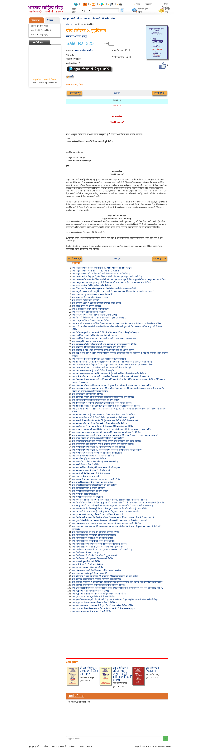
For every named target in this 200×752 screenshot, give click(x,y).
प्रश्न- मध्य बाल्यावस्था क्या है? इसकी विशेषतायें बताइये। (93, 370)
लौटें (71, 76)
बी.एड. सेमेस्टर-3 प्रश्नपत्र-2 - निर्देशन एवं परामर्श (89, 671)
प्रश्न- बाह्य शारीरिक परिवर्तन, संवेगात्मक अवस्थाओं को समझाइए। (96, 467)
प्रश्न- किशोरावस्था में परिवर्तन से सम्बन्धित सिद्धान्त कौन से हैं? (95, 555)
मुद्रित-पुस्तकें (35, 20)
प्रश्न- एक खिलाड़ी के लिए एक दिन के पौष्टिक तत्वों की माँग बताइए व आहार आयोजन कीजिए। (107, 276)
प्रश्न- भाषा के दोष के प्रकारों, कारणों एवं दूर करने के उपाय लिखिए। (97, 453)
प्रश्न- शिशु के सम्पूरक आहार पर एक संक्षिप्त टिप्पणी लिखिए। (95, 315)
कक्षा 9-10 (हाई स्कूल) (39, 34)
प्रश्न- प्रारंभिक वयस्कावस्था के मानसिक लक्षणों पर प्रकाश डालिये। (96, 579)
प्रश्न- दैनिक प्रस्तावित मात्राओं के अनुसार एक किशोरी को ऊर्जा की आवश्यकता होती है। (104, 288)
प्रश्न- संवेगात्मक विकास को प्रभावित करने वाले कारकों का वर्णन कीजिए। (99, 423)
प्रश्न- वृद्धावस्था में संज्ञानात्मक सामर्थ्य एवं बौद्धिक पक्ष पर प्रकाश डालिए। (99, 594)
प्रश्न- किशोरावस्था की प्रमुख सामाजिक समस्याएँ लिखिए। (93, 558)
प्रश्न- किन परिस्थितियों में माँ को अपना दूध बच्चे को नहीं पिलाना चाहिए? (99, 318)
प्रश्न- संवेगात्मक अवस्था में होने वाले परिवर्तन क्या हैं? (91, 470)
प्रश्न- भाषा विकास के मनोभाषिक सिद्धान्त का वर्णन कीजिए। (94, 485)
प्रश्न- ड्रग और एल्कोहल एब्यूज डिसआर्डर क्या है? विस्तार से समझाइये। (98, 514)
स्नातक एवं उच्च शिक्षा (39, 26)
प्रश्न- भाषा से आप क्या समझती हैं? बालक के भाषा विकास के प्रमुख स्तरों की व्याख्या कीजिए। (107, 450)
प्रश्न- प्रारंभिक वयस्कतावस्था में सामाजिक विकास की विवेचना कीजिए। (98, 585)
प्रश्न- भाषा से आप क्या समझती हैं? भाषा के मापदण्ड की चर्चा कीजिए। (98, 447)
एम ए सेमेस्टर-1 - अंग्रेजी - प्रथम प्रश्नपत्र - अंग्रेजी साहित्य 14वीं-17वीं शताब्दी (122, 674)
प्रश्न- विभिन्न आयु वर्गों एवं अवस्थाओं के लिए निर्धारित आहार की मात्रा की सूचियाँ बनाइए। (105, 332)
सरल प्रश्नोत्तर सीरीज (84, 50)
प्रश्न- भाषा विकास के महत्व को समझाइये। (87, 497)
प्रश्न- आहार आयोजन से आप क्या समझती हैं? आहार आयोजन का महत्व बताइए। (102, 268)
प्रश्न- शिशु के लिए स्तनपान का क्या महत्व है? (89, 312)
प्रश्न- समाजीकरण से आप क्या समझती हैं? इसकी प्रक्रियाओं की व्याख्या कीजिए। (102, 403)
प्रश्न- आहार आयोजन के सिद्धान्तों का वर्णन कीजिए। (91, 285)
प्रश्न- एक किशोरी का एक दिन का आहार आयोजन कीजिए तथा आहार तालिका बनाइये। (104, 338)
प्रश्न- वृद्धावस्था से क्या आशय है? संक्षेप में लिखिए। (91, 591)
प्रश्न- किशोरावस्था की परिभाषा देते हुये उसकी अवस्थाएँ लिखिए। (96, 532)
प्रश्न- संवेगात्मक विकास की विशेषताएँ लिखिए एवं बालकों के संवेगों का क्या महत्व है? (103, 417)
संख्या (106, 43)
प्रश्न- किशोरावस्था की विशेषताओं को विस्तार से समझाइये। (94, 535)
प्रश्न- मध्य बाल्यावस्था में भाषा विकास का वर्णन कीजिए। (93, 456)
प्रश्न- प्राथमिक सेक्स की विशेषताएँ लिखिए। (88, 567)
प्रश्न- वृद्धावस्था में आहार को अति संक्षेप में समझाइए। (91, 297)
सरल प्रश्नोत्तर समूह (76, 36)
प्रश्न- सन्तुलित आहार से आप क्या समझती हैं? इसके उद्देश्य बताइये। (97, 303)
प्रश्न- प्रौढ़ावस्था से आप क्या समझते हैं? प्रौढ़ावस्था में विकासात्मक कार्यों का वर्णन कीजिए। (105, 576)
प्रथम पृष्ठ (117, 93)
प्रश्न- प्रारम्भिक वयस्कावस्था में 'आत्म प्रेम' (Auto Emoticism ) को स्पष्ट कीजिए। (102, 550)
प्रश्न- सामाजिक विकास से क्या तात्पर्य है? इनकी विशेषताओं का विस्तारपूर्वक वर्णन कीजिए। (106, 406)
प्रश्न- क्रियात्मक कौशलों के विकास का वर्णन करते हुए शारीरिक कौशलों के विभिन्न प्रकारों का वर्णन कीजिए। (112, 385)
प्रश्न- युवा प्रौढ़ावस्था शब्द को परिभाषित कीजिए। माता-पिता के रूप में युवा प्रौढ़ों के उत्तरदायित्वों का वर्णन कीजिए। (115, 599)
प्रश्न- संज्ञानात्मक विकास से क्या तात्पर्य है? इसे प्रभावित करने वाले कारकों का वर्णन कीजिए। (106, 432)
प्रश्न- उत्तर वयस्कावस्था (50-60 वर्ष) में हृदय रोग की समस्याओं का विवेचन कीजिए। (103, 605)
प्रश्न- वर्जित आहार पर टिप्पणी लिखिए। (86, 306)
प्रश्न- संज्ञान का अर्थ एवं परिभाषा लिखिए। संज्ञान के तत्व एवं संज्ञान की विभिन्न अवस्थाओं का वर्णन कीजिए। (112, 429)
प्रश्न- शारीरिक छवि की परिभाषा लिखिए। (87, 564)
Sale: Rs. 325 (80, 43)
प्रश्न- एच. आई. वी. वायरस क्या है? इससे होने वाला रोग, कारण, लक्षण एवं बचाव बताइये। (105, 511)
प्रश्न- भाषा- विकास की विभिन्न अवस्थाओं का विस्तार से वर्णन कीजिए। (98, 438)
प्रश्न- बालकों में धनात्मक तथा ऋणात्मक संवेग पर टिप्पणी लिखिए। (96, 479)
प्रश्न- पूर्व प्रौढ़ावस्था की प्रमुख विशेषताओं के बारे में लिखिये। (94, 596)
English (165, 7)
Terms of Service (85, 746)
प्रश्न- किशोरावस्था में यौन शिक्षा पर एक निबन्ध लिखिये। (93, 538)
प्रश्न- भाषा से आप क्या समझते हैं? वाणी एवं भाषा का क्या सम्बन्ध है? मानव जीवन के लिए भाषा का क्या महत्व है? (115, 435)
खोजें (73, 18)
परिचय (79, 18)
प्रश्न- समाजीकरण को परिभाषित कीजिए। (87, 394)
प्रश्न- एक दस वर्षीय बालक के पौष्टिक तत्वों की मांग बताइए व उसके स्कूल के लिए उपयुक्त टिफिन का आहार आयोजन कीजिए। (119, 279)
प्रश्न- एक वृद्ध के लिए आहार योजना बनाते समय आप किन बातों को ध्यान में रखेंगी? (103, 350)
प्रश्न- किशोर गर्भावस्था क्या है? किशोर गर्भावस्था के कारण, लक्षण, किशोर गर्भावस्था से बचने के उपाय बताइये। (113, 517)
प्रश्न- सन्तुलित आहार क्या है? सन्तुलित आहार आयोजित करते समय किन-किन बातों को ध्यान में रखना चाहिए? (113, 291)
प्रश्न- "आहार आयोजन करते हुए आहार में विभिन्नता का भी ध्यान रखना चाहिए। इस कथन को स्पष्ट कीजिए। (111, 282)
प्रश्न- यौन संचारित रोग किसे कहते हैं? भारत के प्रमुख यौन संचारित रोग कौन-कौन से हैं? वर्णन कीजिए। (110, 508)
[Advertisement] (117, 634)
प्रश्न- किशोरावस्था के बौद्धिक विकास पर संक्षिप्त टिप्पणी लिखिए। (96, 570)
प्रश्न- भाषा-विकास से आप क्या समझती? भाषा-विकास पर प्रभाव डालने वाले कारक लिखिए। (106, 441)
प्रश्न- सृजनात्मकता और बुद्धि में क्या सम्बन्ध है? (89, 573)
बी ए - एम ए (70, 24)
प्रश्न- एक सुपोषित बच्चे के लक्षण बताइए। (87, 341)
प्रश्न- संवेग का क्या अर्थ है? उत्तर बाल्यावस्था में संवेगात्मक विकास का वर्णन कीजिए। (103, 414)
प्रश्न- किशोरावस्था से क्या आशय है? (85, 552)
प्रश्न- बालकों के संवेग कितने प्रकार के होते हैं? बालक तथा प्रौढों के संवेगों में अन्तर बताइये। (105, 420)
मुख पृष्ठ (66, 18)
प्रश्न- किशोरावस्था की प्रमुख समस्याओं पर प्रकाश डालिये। (93, 541)
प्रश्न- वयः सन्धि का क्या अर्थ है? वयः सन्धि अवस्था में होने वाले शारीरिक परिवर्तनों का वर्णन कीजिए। (109, 500)
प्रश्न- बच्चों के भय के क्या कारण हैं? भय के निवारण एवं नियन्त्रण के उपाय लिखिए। (103, 426)
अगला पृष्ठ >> (159, 93)
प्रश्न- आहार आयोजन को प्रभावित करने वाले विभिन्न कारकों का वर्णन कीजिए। (101, 273)
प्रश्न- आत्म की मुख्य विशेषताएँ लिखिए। (86, 561)
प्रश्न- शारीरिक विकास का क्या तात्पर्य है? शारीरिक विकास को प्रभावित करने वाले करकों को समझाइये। (110, 376)
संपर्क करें (96, 18)
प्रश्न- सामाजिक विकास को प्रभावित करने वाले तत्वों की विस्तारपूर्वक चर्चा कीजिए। (103, 397)
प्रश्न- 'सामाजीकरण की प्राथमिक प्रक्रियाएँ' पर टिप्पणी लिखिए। (95, 461)
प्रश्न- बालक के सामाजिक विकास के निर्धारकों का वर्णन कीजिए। (96, 400)
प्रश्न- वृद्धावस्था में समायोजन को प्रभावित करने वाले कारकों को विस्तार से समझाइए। (103, 608)
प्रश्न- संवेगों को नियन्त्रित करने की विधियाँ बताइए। (91, 473)
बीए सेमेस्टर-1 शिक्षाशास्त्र (152, 669)
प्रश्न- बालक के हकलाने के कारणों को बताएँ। (88, 488)
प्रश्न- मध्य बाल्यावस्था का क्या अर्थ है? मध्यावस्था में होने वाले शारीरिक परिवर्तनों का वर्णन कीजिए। (109, 373)
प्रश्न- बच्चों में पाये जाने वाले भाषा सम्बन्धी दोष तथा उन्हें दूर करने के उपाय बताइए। (103, 444)
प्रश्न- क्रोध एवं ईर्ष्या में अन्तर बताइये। (86, 476)
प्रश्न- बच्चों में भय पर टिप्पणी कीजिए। (86, 464)
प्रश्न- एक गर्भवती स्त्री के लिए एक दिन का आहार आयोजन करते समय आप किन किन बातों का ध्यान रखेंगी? (112, 365)
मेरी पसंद (105, 18)
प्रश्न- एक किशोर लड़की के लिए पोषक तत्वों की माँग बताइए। (95, 335)
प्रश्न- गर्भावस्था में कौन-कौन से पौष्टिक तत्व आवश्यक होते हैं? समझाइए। (99, 359)
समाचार (87, 18)
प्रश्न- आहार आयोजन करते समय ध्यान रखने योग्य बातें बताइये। (95, 271)
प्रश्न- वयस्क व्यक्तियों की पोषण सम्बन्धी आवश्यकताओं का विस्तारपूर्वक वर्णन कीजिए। (104, 344)
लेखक (138, 4)
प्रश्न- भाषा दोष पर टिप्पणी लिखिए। (85, 494)
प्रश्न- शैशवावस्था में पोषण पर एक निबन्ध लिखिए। (90, 309)
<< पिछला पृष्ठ (74, 93)
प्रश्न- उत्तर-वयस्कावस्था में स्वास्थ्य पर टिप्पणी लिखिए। (92, 611)
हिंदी (166, 4)
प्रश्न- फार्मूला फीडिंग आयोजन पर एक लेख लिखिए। (91, 320)
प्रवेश (113, 18)
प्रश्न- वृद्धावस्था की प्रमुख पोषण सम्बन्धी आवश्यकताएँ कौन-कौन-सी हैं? (99, 347)
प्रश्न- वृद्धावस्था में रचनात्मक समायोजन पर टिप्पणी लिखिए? (94, 602)
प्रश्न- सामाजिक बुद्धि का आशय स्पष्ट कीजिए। (89, 458)
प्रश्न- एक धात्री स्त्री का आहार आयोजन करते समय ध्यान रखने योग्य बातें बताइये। (102, 367)
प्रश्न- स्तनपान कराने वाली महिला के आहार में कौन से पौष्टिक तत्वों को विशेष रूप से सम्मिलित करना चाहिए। (112, 362)
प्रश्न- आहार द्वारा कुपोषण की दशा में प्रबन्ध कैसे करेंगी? (92, 294)
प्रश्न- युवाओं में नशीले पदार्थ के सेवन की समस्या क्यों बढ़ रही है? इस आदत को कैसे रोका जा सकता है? (110, 520)
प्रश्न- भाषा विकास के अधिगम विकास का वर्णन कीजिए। (93, 482)
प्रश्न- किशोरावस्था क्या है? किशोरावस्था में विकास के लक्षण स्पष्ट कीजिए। (99, 544)
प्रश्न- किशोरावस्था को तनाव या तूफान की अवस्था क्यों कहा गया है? (97, 547)
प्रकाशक (149, 4)
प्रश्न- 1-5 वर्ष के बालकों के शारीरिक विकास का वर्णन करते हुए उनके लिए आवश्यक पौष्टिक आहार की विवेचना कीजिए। (117, 323)
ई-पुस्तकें (50, 20)
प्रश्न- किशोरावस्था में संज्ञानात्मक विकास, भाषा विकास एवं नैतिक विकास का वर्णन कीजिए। (106, 523)
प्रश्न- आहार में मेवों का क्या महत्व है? (85, 300)
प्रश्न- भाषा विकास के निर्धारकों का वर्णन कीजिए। (90, 491)
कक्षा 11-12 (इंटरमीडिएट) (41, 30)
